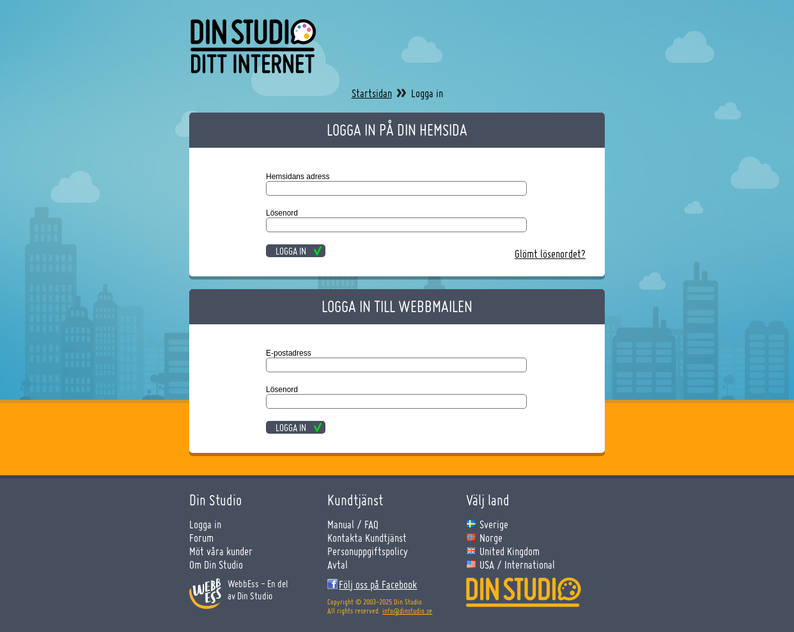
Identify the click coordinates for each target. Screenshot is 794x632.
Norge (490, 537)
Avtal (337, 564)
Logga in (205, 524)
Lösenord (282, 213)
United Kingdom (509, 551)
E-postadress (288, 353)
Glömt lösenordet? (550, 253)
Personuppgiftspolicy (367, 551)
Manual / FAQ (352, 524)
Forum (201, 537)
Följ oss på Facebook (378, 584)
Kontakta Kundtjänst (367, 537)
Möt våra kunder (221, 551)
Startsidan (372, 93)
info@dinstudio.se (407, 610)
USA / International (517, 564)
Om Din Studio (216, 564)
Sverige (493, 524)
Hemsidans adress (297, 176)
